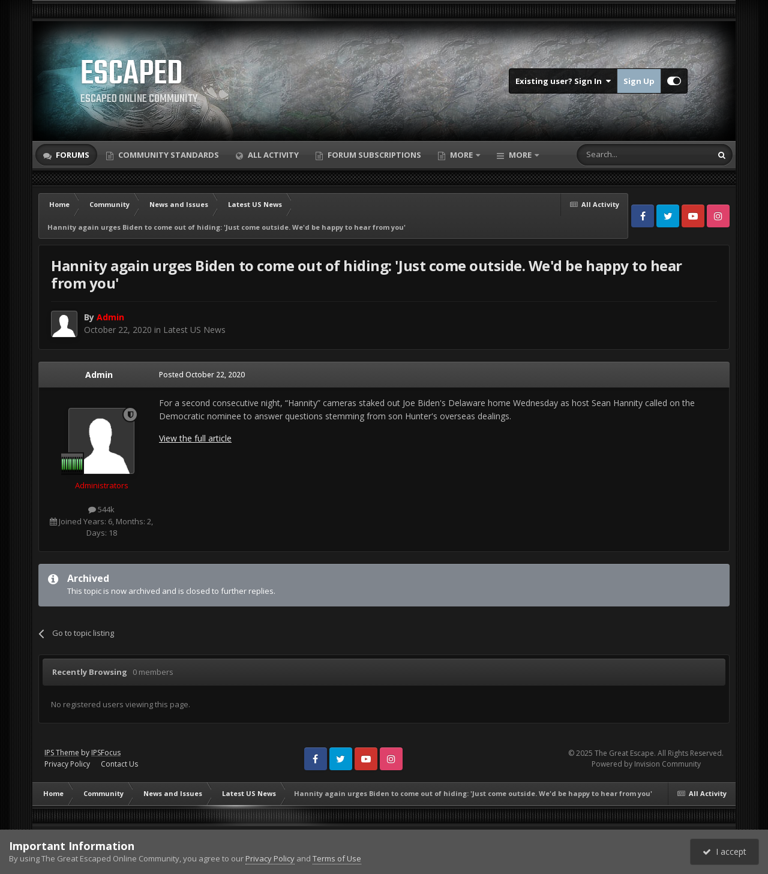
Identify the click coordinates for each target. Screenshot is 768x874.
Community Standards (167, 154)
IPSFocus (106, 752)
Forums (71, 154)
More (461, 154)
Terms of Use (337, 858)
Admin (99, 374)
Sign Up (639, 81)
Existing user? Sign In (563, 81)
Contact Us (119, 764)
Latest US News (194, 329)
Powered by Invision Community (646, 764)
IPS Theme (61, 752)
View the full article (195, 438)
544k (101, 509)
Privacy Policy (67, 764)
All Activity (272, 154)
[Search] (615, 155)
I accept (724, 851)
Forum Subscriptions (373, 154)
